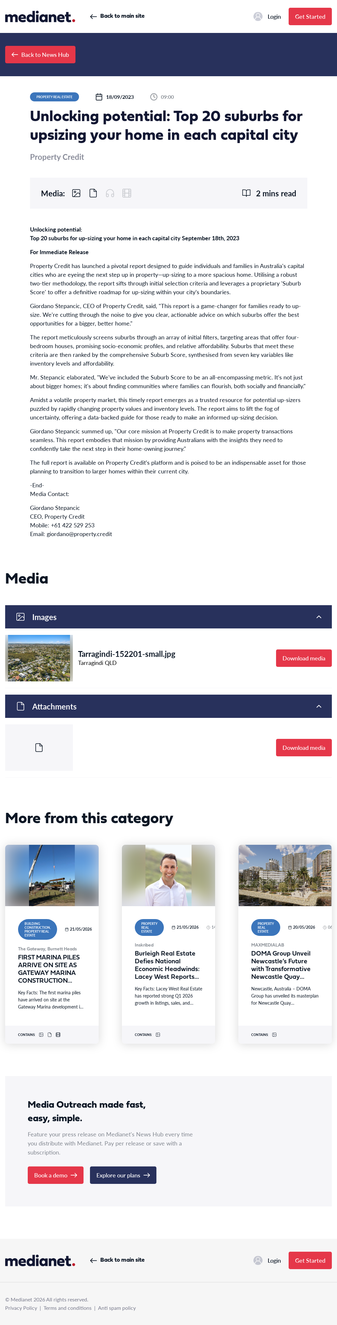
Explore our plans (123, 1175)
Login (267, 16)
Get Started (310, 16)
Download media (303, 658)
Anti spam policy (117, 1307)
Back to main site (117, 16)
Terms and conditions (68, 1307)
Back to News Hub (40, 54)
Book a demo (55, 1175)
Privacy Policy (21, 1307)
